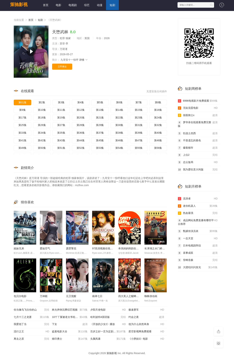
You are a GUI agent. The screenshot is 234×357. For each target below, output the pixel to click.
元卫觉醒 (71, 296)
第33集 (22, 132)
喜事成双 (198, 253)
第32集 (158, 125)
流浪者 (198, 199)
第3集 (61, 102)
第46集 (119, 140)
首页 (45, 5)
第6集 (119, 102)
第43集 (61, 140)
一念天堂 (198, 238)
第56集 (158, 147)
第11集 (61, 109)
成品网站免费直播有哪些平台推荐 (198, 222)
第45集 (100, 140)
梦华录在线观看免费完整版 (198, 124)
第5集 (100, 102)
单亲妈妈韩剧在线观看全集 (133, 248)
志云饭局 (198, 162)
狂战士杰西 (198, 133)
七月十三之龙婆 (31, 317)
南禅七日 (97, 296)
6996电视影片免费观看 (198, 101)
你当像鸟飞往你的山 (31, 310)
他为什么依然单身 (146, 324)
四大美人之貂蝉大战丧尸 (132, 296)
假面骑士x (198, 115)
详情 (83, 59)
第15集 (139, 109)
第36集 (81, 132)
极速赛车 (146, 310)
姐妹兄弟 (19, 248)
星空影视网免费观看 (146, 331)
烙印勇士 (69, 339)
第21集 (100, 117)
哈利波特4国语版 (108, 317)
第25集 (22, 125)
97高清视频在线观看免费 (106, 248)
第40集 (158, 132)
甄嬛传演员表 (198, 231)
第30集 (119, 125)
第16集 (158, 109)
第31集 (139, 125)
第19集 (61, 117)
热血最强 (198, 213)
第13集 (100, 109)
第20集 (81, 117)
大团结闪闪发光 (198, 267)
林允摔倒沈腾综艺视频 (69, 310)
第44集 (81, 140)
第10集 (42, 109)
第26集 (42, 125)
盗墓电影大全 (69, 331)
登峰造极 (198, 260)
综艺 (87, 5)
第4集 (80, 102)
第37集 (100, 132)
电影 (58, 5)
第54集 (119, 147)
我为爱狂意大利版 (198, 169)
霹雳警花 (71, 248)
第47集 (139, 140)
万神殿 (44, 296)
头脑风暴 (108, 339)
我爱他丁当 (31, 324)
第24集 (158, 117)
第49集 (22, 147)
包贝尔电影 (20, 296)
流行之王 (31, 331)
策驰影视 (19, 4)
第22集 (119, 117)
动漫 (99, 5)
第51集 (61, 147)
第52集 (81, 147)
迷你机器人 (198, 206)
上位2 (198, 155)
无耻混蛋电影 (198, 108)
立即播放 (62, 66)
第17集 (22, 117)
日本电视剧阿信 (198, 246)
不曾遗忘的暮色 (198, 140)
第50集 (42, 147)
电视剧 (73, 5)
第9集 (22, 109)
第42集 (42, 140)
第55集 (139, 147)
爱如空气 (45, 248)
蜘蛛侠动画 (150, 296)
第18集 (42, 117)
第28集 (81, 125)
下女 (69, 324)
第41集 (22, 140)
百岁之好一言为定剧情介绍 (108, 331)
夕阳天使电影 (108, 310)
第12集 (81, 109)
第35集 (61, 132)
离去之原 (31, 339)
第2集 (42, 102)
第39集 (139, 132)
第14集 (119, 109)
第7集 (138, 102)
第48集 (158, 140)
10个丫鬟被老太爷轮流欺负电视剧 (71, 317)
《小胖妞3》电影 (146, 339)
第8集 (158, 102)
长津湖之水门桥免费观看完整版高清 (164, 248)
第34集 (42, 132)
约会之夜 (146, 317)
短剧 (112, 5)
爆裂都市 (198, 148)
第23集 (139, 117)
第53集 (100, 147)
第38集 (119, 132)
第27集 (61, 125)
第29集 (100, 125)
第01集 (22, 102)
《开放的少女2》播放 (108, 324)
